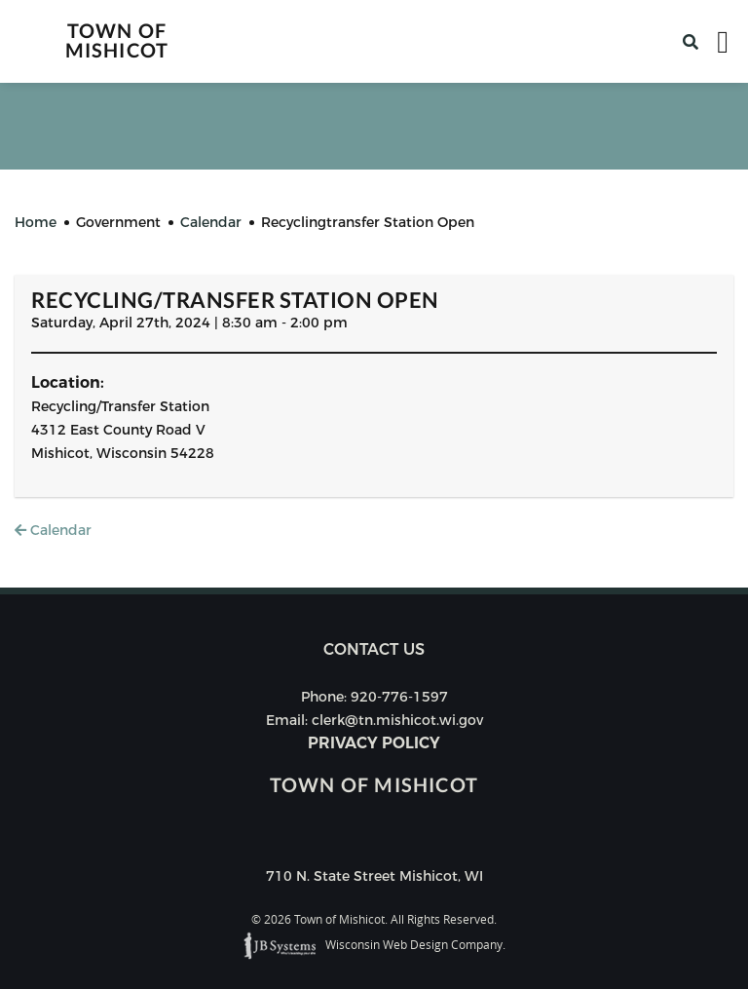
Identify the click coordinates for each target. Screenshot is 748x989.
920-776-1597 (399, 696)
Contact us (374, 649)
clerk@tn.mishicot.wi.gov (397, 720)
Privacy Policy (374, 743)
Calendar (53, 530)
